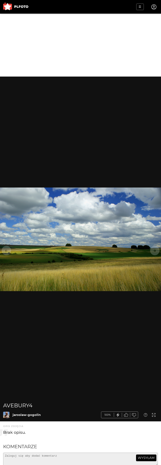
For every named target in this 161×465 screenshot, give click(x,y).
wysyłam (146, 458)
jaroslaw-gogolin (27, 415)
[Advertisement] (80, 45)
